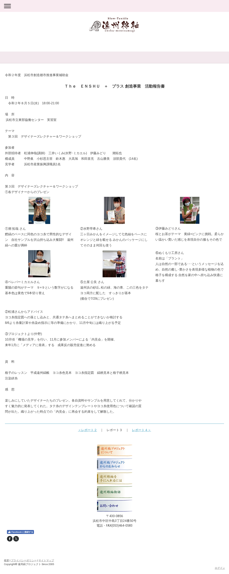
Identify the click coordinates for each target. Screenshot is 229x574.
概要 (6, 560)
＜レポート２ (87, 430)
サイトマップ (46, 560)
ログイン (220, 567)
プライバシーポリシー (24, 560)
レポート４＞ (141, 430)
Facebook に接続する (20, 532)
